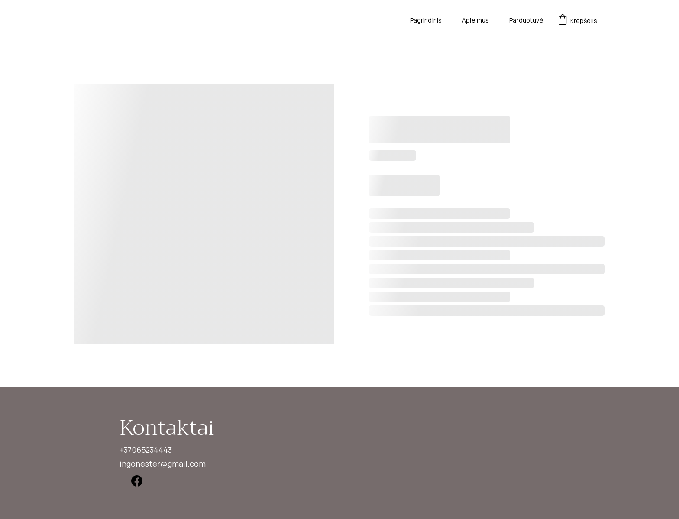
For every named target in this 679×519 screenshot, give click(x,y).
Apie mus (475, 20)
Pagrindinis (426, 20)
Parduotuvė (526, 20)
